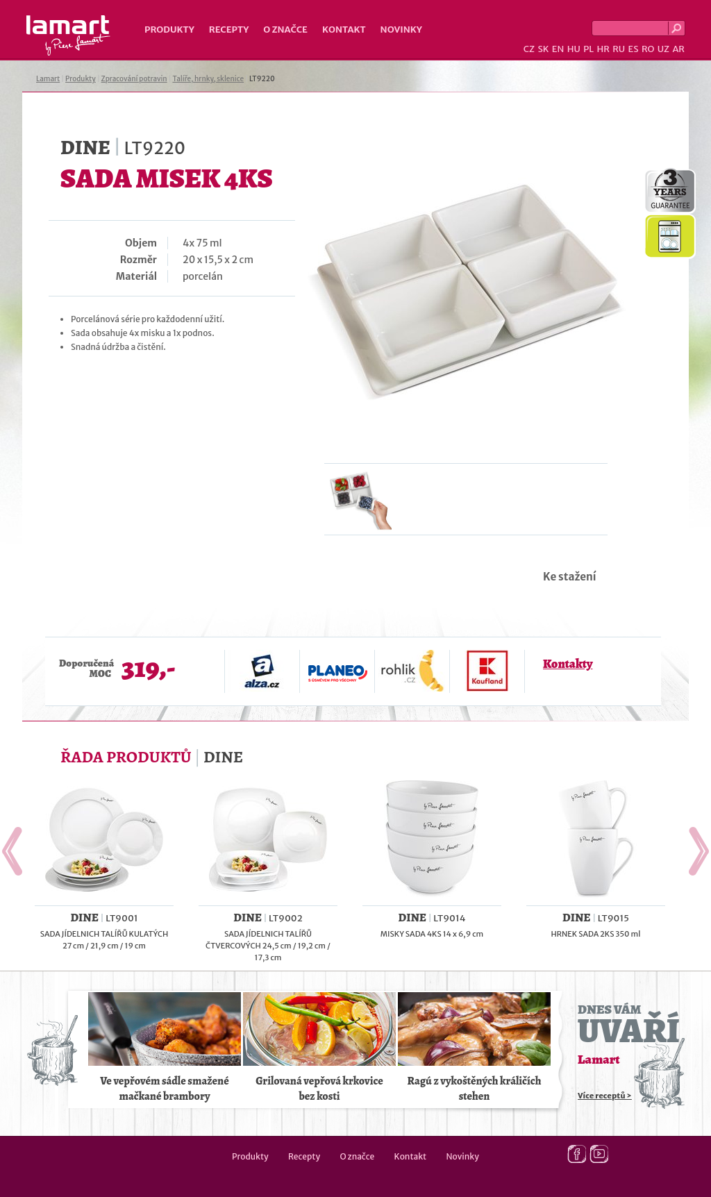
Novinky (401, 29)
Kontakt (344, 29)
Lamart (68, 35)
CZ (529, 49)
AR (678, 49)
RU (618, 49)
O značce (285, 29)
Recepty (229, 29)
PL (588, 49)
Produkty (169, 29)
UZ (663, 49)
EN (558, 49)
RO (648, 49)
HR (602, 49)
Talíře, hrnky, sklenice (208, 78)
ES (633, 49)
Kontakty (567, 663)
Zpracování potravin (134, 78)
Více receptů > (605, 1095)
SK (543, 49)
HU (573, 49)
